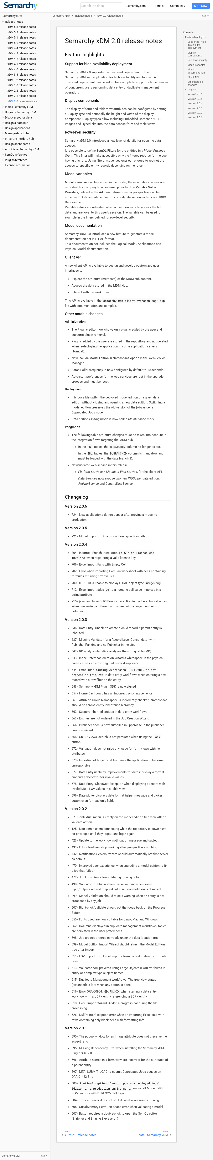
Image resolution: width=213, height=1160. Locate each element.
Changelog (191, 89)
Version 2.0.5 (195, 98)
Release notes (14, 21)
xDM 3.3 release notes (21, 74)
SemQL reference (16, 154)
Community (177, 5)
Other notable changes (195, 83)
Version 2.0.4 (195, 103)
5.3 (204, 15)
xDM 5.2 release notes (21, 32)
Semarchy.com (136, 5)
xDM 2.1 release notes (21, 95)
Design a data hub (16, 123)
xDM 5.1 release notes (21, 37)
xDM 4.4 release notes (21, 48)
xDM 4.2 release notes (21, 58)
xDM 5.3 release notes (21, 27)
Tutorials (157, 5)
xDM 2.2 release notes (21, 90)
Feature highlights (195, 37)
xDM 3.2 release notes (21, 80)
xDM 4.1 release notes (21, 64)
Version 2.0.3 (195, 108)
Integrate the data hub (19, 138)
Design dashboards (17, 144)
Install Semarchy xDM (19, 107)
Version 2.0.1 (195, 117)
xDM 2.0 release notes (22, 101)
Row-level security (197, 60)
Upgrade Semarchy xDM (20, 112)
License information (18, 165)
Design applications (17, 128)
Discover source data (18, 117)
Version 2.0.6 (195, 94)
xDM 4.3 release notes (21, 53)
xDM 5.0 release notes (21, 43)
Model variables (196, 65)
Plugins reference (16, 160)
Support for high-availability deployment (197, 44)
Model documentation (196, 71)
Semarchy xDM (12, 15)
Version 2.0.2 (195, 112)
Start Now (200, 5)
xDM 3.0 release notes (21, 85)
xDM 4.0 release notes (21, 69)
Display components (195, 54)
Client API (193, 77)
